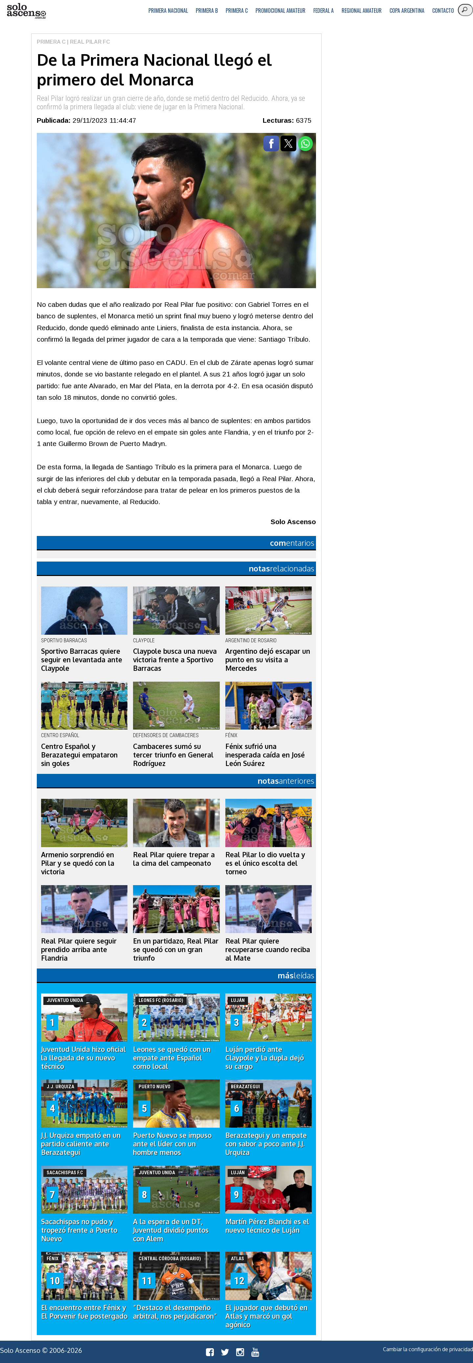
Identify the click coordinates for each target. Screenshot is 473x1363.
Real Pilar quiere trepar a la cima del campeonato (174, 858)
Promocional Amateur (280, 10)
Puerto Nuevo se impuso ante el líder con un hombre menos (172, 1144)
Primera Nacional (168, 10)
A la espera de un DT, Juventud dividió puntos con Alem (171, 1230)
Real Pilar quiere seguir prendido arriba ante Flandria (79, 949)
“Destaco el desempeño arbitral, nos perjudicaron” (175, 1311)
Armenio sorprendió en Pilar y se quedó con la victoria (77, 863)
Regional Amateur (362, 10)
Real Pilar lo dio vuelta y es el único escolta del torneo (265, 863)
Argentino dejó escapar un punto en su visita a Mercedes (267, 659)
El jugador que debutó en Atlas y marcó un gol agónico (266, 1316)
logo (26, 11)
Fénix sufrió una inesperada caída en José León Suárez (265, 755)
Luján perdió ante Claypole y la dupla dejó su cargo (264, 1058)
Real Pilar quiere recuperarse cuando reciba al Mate (267, 949)
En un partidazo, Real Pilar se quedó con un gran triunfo (175, 949)
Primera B (207, 10)
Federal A (323, 10)
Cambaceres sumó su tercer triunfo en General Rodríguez (173, 755)
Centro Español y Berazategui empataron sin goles (79, 755)
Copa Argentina (407, 10)
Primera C (237, 10)
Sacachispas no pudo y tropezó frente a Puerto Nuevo (79, 1230)
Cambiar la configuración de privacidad (428, 1349)
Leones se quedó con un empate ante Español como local (172, 1058)
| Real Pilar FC (88, 42)
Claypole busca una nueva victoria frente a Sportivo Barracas (175, 659)
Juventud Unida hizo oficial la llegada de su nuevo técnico (83, 1058)
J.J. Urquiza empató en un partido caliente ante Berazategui (81, 1144)
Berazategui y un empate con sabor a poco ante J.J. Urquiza (266, 1144)
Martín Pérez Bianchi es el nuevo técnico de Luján (267, 1225)
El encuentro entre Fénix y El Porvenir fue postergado (84, 1311)
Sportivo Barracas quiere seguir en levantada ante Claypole (81, 659)
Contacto (443, 10)
